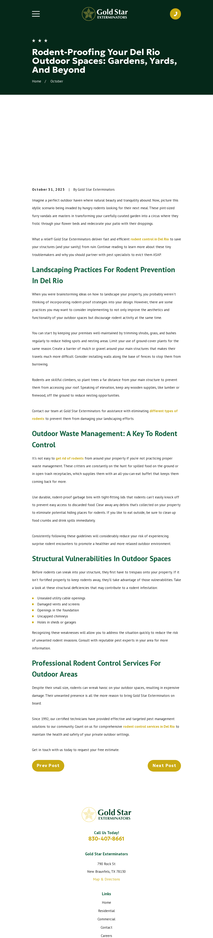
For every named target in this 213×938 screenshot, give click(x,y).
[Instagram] (106, 894)
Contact (106, 864)
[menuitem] (37, 929)
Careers (106, 873)
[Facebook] (96, 894)
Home (106, 839)
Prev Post (48, 702)
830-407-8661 (106, 775)
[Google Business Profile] (116, 894)
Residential (106, 848)
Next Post (164, 702)
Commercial (106, 856)
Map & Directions (106, 816)
